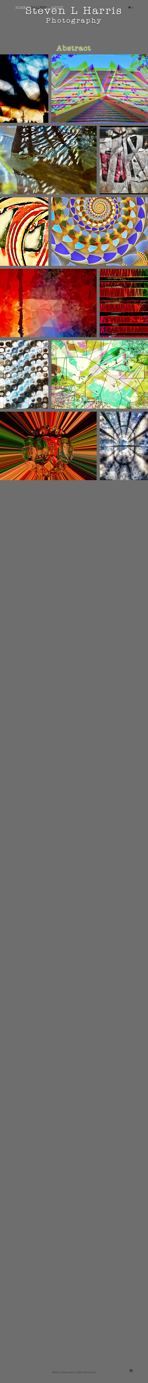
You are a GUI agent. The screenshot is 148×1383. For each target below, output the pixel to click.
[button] (130, 7)
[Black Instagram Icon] (131, 1370)
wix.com (92, 1372)
